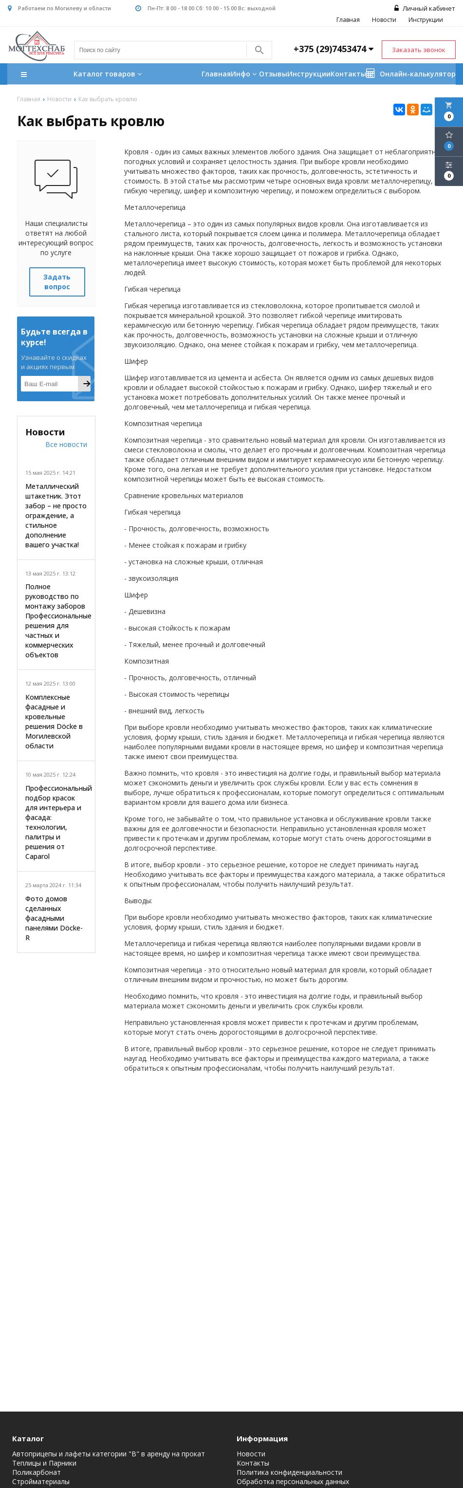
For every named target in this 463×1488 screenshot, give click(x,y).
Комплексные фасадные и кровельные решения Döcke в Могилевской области (54, 721)
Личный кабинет (425, 8)
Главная (348, 20)
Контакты (348, 74)
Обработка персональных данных (293, 1481)
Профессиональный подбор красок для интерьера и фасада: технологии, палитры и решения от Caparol (56, 822)
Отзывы (273, 74)
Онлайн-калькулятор (411, 74)
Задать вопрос (57, 281)
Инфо (245, 74)
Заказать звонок (418, 49)
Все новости (66, 444)
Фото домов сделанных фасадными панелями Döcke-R (54, 918)
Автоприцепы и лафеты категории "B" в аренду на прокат (108, 1454)
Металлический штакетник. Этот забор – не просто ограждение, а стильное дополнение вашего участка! (56, 515)
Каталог (28, 1438)
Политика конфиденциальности (289, 1472)
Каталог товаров (82, 75)
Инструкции (426, 20)
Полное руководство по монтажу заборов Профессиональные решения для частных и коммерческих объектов (56, 621)
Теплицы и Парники (44, 1463)
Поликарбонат (36, 1472)
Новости (384, 20)
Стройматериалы (41, 1481)
